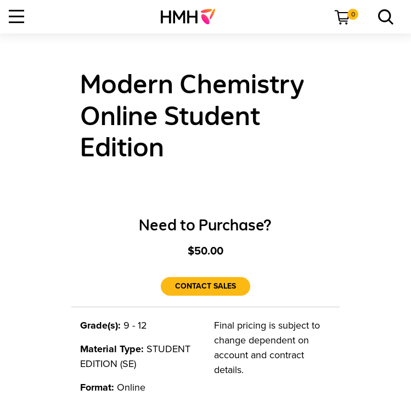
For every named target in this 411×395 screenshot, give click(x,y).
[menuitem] (192, 16)
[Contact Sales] (205, 286)
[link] (192, 16)
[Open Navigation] (16, 16)
